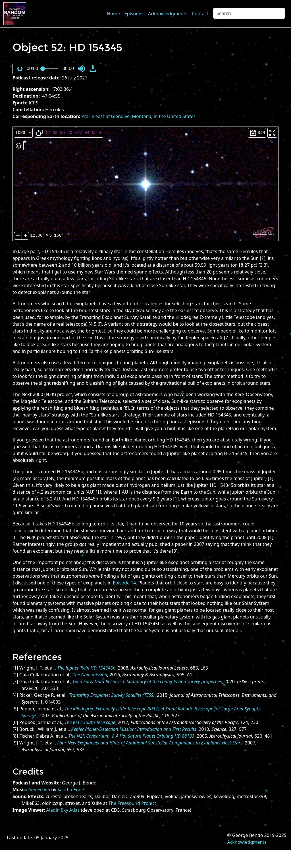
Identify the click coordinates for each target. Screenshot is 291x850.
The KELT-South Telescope (90, 722)
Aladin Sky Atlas (63, 810)
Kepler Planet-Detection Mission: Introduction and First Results (133, 729)
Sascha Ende (70, 789)
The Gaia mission (90, 675)
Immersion (39, 789)
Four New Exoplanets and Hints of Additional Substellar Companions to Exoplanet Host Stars (149, 743)
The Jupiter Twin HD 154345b (86, 668)
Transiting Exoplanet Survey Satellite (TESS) (112, 695)
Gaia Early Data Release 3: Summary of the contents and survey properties (147, 681)
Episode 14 (124, 583)
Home (113, 13)
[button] (81, 68)
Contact (200, 13)
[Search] (249, 13)
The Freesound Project (132, 803)
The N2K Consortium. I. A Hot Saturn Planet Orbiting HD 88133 (131, 736)
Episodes (134, 13)
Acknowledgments (167, 13)
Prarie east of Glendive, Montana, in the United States (139, 116)
